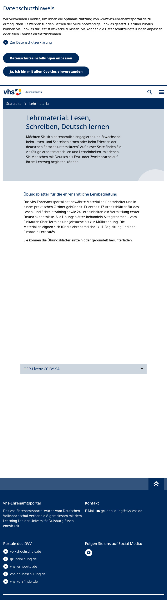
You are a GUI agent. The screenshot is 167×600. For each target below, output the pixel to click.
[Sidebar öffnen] (161, 92)
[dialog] (83, 43)
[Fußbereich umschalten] (156, 484)
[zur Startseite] (21, 92)
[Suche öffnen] (150, 92)
